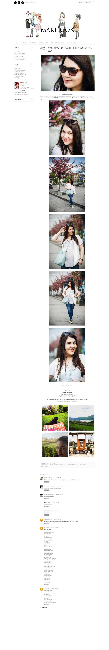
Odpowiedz (47, 481)
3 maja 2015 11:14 (55, 502)
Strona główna (17, 52)
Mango (64, 464)
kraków (60, 464)
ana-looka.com (48, 519)
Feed (15, 2)
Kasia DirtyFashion (49, 494)
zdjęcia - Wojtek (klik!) (67, 385)
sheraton (73, 464)
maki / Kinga (49, 463)
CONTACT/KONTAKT (72, 42)
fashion (52, 464)
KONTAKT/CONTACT (19, 56)
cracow (47, 464)
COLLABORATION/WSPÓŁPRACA (58, 42)
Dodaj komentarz (44, 607)
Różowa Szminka (48, 477)
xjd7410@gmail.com (49, 527)
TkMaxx (79, 464)
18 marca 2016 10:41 (59, 527)
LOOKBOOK (17, 78)
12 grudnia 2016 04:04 (54, 588)
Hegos (56, 464)
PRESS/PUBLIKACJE (43, 42)
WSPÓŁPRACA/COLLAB (20, 58)
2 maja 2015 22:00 (59, 494)
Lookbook (27, 2)
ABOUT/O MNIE (33, 42)
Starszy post (93, 647)
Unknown (46, 588)
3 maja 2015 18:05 (57, 519)
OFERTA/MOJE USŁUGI (20, 53)
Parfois (69, 464)
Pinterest (33, 2)
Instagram (22, 2)
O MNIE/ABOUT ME (19, 55)
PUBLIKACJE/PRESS (19, 59)
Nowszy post (41, 647)
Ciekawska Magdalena (50, 486)
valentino (84, 464)
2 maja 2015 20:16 (57, 477)
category (24, 42)
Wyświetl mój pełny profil (21, 94)
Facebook (19, 2)
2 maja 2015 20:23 (60, 486)
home (17, 42)
